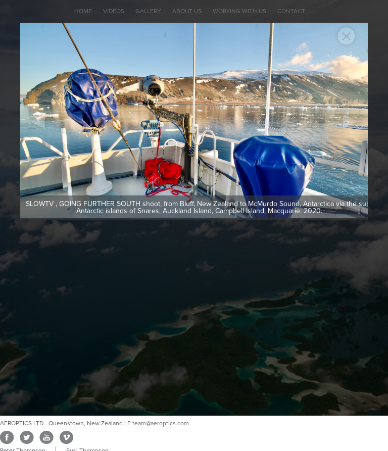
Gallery (148, 11)
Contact (291, 11)
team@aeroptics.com (160, 423)
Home (83, 11)
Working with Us (239, 11)
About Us (187, 11)
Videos (113, 11)
